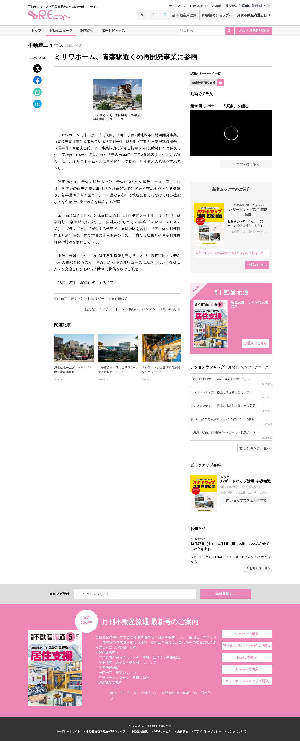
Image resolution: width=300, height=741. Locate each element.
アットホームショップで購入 (247, 681)
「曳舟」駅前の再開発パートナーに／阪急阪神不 (231, 435)
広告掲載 (216, 6)
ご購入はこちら (256, 265)
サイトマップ (177, 6)
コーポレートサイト (67, 731)
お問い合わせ (198, 6)
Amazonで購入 (246, 669)
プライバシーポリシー (206, 731)
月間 (231, 367)
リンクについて (235, 731)
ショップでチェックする (246, 500)
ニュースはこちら (246, 164)
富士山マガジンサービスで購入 (246, 645)
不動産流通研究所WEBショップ (104, 731)
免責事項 (181, 731)
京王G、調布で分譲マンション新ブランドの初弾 (231, 421)
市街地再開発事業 (204, 82)
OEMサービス (161, 731)
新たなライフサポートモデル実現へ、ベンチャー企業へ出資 (132, 309)
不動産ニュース (61, 30)
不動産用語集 (184, 15)
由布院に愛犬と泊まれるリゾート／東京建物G (90, 299)
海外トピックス (113, 30)
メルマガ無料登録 (254, 30)
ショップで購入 (247, 634)
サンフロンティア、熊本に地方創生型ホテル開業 (231, 408)
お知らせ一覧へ (258, 568)
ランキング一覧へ (254, 448)
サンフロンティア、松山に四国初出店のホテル (231, 395)
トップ (36, 30)
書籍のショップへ (216, 15)
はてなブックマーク (253, 367)
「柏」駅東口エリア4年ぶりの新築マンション (231, 381)
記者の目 (87, 30)
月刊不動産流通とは (253, 15)
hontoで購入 (247, 657)
